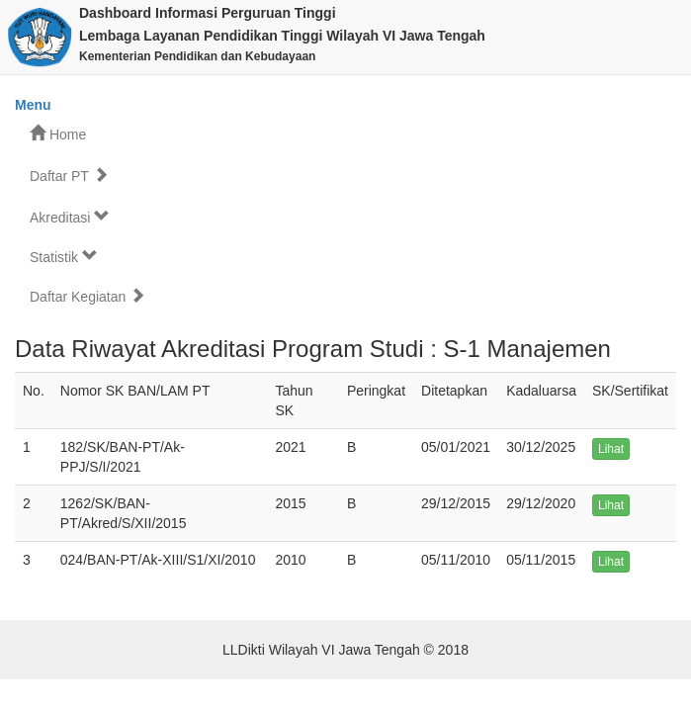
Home (58, 134)
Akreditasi (70, 217)
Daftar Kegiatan (87, 296)
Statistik (64, 256)
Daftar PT (69, 175)
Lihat (611, 449)
